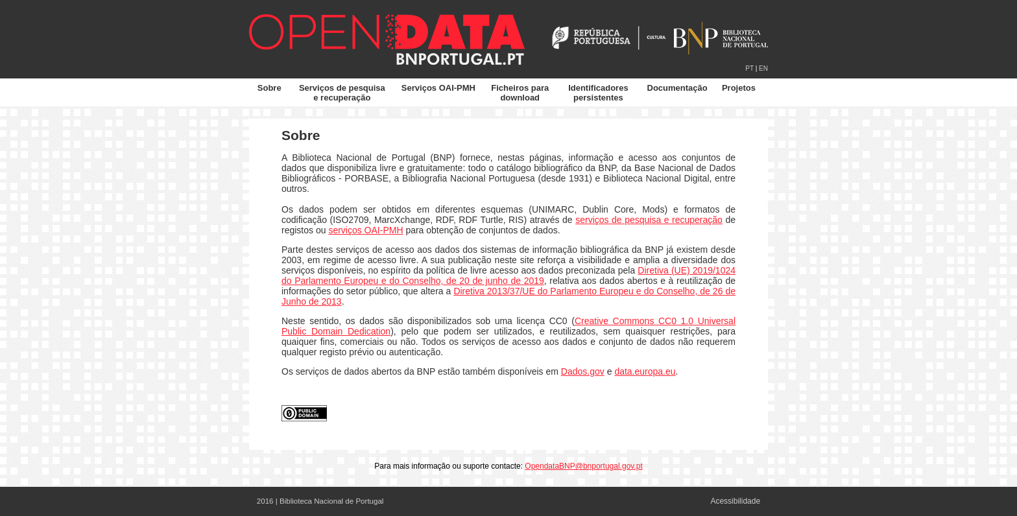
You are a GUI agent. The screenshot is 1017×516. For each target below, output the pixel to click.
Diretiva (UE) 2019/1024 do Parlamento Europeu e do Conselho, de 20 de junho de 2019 (508, 275)
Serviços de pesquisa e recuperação (342, 92)
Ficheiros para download (520, 92)
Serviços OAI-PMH (438, 88)
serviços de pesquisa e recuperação (649, 220)
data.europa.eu (644, 371)
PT (749, 68)
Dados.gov (582, 371)
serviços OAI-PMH (365, 230)
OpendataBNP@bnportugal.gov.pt (583, 466)
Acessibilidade (735, 501)
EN (763, 68)
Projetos (739, 88)
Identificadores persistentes (598, 92)
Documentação (677, 88)
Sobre (269, 88)
